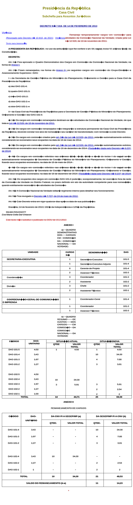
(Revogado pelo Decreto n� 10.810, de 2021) (29, 38)
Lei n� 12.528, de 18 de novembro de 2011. (32, 123)
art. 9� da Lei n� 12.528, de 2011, (75, 137)
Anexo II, (62, 70)
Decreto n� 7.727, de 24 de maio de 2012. (56, 196)
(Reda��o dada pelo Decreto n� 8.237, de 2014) (105, 173)
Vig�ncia (7, 32)
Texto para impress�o (16, 43)
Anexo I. (15, 65)
